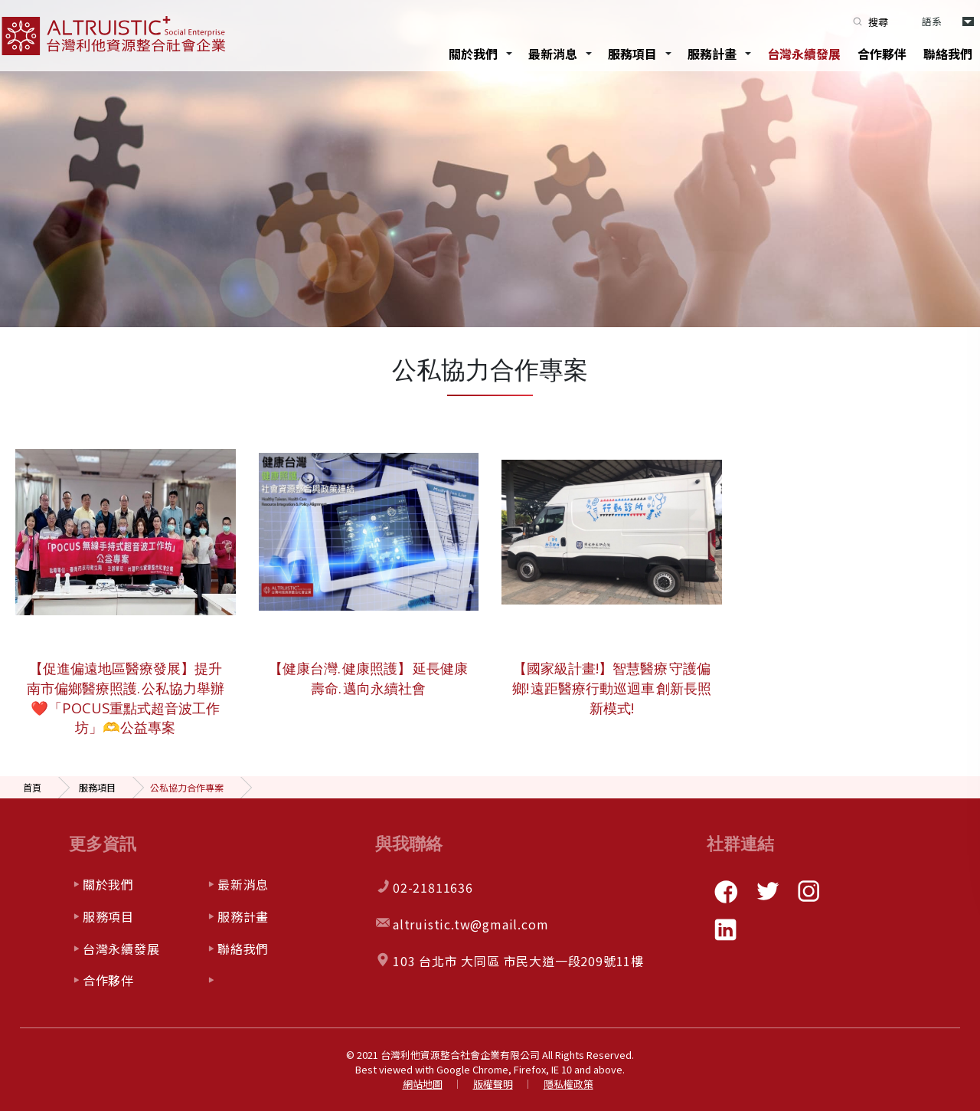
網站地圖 (423, 1084)
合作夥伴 (882, 53)
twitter (767, 891)
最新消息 (552, 53)
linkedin (725, 929)
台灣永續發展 (804, 53)
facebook (725, 891)
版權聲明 (493, 1084)
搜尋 (878, 22)
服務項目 (632, 53)
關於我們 (473, 53)
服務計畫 (712, 53)
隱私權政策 (568, 1084)
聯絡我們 (947, 53)
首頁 (32, 787)
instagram (808, 891)
